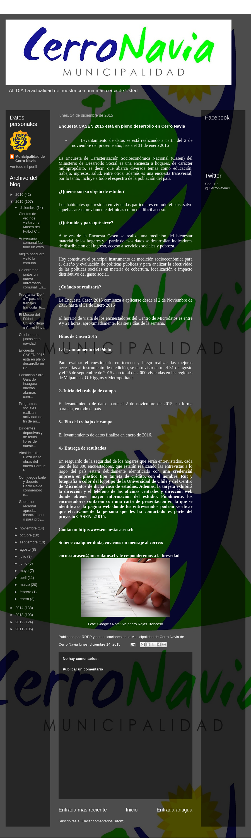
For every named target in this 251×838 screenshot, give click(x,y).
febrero (26, 592)
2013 (20, 615)
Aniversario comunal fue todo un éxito (31, 242)
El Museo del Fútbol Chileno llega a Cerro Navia (32, 321)
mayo (25, 571)
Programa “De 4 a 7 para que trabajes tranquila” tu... (32, 301)
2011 (20, 629)
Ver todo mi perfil (23, 166)
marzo (25, 584)
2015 (20, 201)
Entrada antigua (174, 810)
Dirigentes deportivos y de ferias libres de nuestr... (30, 437)
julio (23, 556)
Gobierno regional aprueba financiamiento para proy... (31, 510)
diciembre (28, 208)
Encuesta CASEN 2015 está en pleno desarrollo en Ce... (32, 359)
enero (25, 599)
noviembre (29, 528)
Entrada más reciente (83, 810)
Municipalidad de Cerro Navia (30, 158)
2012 (20, 622)
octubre (26, 535)
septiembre (29, 542)
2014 (20, 608)
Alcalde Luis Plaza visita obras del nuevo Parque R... (32, 461)
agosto (26, 549)
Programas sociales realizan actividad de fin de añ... (30, 412)
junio (24, 563)
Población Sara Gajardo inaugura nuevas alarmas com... (31, 386)
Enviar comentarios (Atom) (102, 821)
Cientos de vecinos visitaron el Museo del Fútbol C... (29, 222)
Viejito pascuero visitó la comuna (31, 258)
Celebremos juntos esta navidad (29, 339)
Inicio (131, 810)
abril (24, 578)
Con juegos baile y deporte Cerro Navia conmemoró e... (32, 486)
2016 (20, 194)
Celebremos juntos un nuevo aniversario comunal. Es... (32, 278)
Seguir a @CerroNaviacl (217, 186)
